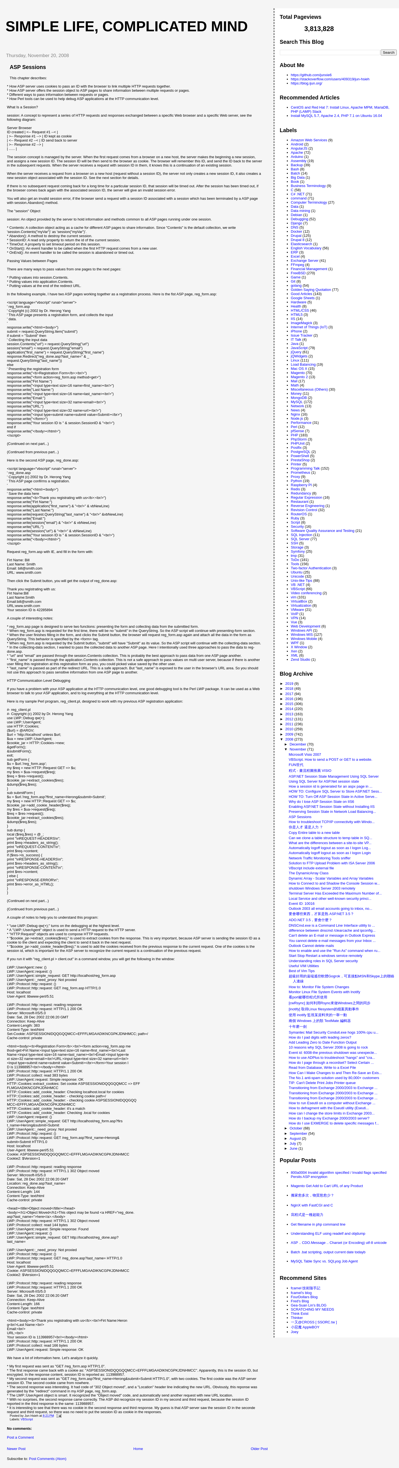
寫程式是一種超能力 (307, 1215)
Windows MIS (302, 634)
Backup (297, 165)
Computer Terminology (309, 202)
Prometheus (300, 472)
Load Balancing (303, 364)
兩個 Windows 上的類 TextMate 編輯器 (320, 1021)
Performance (301, 423)
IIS (293, 319)
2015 (290, 704)
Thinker (297, 1318)
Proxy (295, 477)
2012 (290, 719)
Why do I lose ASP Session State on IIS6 (321, 802)
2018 (290, 688)
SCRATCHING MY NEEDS (312, 1309)
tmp (294, 556)
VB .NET (298, 585)
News (295, 410)
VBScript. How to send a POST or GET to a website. (330, 759)
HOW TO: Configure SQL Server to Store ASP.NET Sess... (335, 791)
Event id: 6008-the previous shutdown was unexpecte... (333, 1053)
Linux (295, 360)
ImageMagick (301, 323)
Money (296, 393)
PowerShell (300, 456)
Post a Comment (20, 1437)
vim (293, 597)
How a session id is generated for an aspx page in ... (330, 786)
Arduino (297, 157)
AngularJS (299, 148)
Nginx (295, 414)
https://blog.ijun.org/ (306, 83)
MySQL (297, 402)
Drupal (296, 236)
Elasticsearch (301, 244)
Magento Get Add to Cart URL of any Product (327, 1186)
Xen (294, 651)
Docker (296, 231)
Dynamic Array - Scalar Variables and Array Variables (331, 878)
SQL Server (300, 539)
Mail (294, 381)
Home (138, 1449)
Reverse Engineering (307, 506)
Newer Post (16, 1449)
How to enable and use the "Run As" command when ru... (334, 951)
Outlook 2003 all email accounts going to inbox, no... (330, 908)
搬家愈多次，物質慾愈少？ (312, 1195)
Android (297, 144)
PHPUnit (298, 443)
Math (295, 385)
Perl (294, 427)
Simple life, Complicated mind (127, 26)
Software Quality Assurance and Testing (323, 531)
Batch (295, 173)
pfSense (297, 431)
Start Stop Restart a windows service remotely (325, 956)
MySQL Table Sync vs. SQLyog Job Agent (324, 1261)
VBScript (27, 1419)
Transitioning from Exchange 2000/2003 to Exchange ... (333, 1088)
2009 (290, 734)
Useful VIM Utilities (304, 966)
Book (295, 182)
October (296, 1128)
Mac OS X (299, 369)
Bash (295, 169)
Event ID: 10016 (301, 903)
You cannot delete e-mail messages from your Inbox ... (332, 941)
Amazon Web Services (309, 140)
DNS (294, 227)
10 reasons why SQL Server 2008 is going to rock (328, 1047)
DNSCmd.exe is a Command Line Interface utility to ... (332, 925)
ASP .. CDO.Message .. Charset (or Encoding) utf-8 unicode (339, 1243)
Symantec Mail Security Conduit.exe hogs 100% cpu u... (333, 1032)
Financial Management (309, 269)
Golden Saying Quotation (311, 290)
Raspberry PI (301, 485)
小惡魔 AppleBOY (305, 1327)
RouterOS (299, 514)
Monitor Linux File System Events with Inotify (324, 992)
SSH (294, 543)
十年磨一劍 (298, 1026)
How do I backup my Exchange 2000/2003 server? (329, 1118)
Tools (295, 564)
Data (294, 206)
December (298, 744)
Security (297, 526)
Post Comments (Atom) (47, 1459)
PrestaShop (300, 460)
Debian (296, 215)
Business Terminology (308, 186)
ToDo (295, 560)
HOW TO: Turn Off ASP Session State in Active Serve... (333, 797)
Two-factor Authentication (311, 568)
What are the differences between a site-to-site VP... (330, 843)
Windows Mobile (304, 639)
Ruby (295, 518)
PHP (294, 435)
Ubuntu (297, 572)
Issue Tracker (302, 335)
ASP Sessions (28, 67)
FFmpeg (297, 265)
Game (296, 277)
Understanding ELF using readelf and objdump (328, 1233)
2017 (290, 694)
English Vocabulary (306, 248)
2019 (290, 684)
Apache (297, 152)
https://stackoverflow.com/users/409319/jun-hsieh (330, 79)
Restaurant (300, 501)
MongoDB (299, 398)
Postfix (296, 447)
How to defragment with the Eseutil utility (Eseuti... (329, 1108)
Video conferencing (306, 593)
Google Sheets (303, 298)
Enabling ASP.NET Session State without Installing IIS (332, 807)
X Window (299, 647)
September (299, 1133)
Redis (295, 489)
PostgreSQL (301, 452)
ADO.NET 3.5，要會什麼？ (310, 920)
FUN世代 (296, 765)
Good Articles (301, 294)
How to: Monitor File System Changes (319, 987)
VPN (294, 618)
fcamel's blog (301, 1293)
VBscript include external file (311, 868)
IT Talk (296, 339)
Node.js (297, 418)
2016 (290, 699)
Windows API (301, 630)
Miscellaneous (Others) (309, 389)
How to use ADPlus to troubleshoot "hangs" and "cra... (332, 1057)
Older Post (259, 1449)
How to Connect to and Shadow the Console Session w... (334, 883)
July (293, 1143)
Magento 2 (299, 377)
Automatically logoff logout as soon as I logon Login (330, 853)
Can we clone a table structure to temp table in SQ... (330, 838)
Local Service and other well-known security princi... (330, 898)
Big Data (298, 177)
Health (296, 306)
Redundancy (301, 493)
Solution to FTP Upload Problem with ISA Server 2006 (332, 863)
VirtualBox (299, 601)
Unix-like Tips (301, 580)
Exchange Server (305, 260)
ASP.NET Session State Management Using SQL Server (334, 776)
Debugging (299, 219)
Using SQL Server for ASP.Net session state (324, 781)
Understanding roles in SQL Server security (323, 961)
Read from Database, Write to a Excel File (322, 1067)
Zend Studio (300, 659)
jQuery (296, 352)
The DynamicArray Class (309, 873)
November (298, 749)
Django (296, 223)
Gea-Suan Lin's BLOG (309, 1305)
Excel (295, 256)
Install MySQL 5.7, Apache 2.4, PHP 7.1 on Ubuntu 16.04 (336, 116)
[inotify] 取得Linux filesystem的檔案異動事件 (324, 1009)
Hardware (298, 302)
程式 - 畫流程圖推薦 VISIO (310, 770)
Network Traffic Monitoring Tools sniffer (320, 858)
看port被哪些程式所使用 (308, 997)
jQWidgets (299, 356)
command (299, 198)
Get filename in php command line (318, 1224)
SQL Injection (302, 535)
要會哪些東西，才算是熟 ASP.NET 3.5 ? (321, 914)
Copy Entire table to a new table (314, 833)
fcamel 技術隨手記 (306, 1288)
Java (294, 344)
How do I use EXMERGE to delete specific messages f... (334, 1123)
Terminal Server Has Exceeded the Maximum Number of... (335, 893)
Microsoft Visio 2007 (305, 754)
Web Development (306, 626)
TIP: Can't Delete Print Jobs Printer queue (322, 1083)
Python (296, 481)
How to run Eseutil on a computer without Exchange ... (332, 1103)
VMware (297, 610)
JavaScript (299, 348)
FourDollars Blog (304, 1297)
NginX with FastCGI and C (312, 1205)
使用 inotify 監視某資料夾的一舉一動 (318, 1015)
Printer (296, 464)
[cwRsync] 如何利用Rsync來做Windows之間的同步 (329, 1003)
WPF (295, 643)
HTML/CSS (300, 310)
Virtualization (301, 605)
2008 (290, 739)
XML (294, 655)
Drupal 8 (298, 240)
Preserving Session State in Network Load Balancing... (332, 811)
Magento (298, 373)
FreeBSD (298, 273)
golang (296, 285)
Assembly (298, 161)
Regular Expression (306, 497)
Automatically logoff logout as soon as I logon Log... (330, 848)
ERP (294, 252)
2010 (290, 729)
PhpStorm (299, 439)
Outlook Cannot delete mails (311, 946)
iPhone (296, 331)
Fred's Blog (300, 1301)
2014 (290, 709)
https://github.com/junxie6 (311, 75)
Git (293, 281)
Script (295, 522)
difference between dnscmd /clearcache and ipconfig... (332, 930)
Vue (294, 622)
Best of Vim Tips (302, 971)
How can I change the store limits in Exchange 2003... (332, 1113)
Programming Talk (305, 468)
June (294, 1148)
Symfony (298, 551)
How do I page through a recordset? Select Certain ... (331, 1062)
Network (297, 406)
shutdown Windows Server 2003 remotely (322, 888)
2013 (290, 714)
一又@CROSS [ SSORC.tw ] (314, 1322)
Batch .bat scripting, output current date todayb (328, 1252)
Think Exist (300, 1313)
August (296, 1138)
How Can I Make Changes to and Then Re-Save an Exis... (335, 1073)
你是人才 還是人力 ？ (306, 827)
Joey (294, 1332)
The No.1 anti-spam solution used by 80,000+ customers (334, 1078)
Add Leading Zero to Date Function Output (323, 1042)
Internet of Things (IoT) (309, 327)
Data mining (300, 211)
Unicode (297, 576)
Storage (297, 547)
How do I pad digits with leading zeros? (320, 1037)
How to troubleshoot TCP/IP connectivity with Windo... (332, 822)
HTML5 (297, 314)
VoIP (294, 614)
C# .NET (298, 194)
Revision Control (304, 510)
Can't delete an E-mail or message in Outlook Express (332, 935)
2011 (290, 724)
